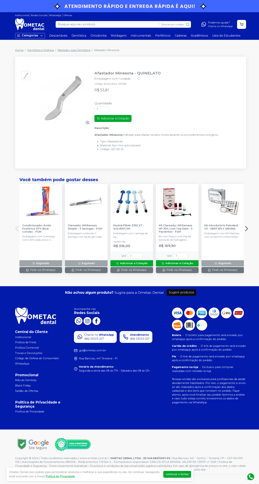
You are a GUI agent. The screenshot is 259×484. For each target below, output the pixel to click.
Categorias (30, 35)
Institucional (22, 15)
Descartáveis (58, 35)
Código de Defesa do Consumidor (37, 358)
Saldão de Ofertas (26, 391)
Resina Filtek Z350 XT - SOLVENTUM (128, 227)
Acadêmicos (199, 35)
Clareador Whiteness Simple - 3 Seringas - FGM (85, 227)
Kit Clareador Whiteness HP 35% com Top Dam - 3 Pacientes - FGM (175, 228)
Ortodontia (98, 35)
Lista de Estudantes (226, 35)
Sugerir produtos (181, 292)
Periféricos (162, 35)
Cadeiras (181, 35)
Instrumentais (141, 35)
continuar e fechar (177, 474)
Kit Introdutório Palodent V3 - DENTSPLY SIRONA (221, 227)
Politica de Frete (25, 342)
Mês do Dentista (25, 380)
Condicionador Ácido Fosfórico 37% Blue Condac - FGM (36, 228)
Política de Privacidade (29, 411)
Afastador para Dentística (74, 50)
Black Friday (23, 385)
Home (19, 50)
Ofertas (67, 15)
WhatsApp (55, 15)
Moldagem (118, 35)
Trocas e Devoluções (28, 353)
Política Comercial (27, 347)
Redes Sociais (39, 15)
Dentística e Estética (40, 50)
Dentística (79, 35)
